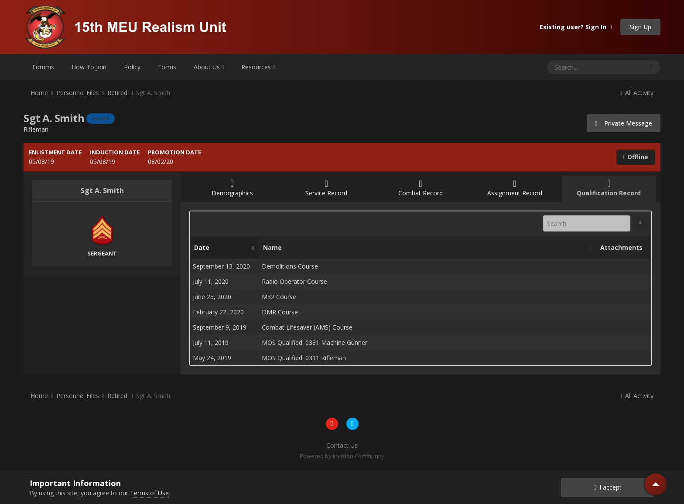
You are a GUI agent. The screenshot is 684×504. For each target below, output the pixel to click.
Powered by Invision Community (342, 456)
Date (222, 247)
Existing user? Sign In (576, 27)
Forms (167, 67)
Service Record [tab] (326, 188)
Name (425, 247)
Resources (258, 67)
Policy (132, 67)
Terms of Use (149, 493)
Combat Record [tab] (420, 188)
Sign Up (640, 27)
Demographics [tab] (232, 188)
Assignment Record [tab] (514, 188)
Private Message (623, 123)
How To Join (89, 67)
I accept (608, 487)
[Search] (572, 67)
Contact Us (342, 445)
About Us (209, 67)
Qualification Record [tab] (609, 188)
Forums (43, 67)
